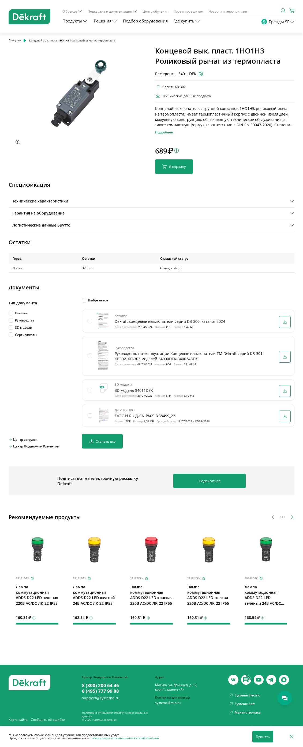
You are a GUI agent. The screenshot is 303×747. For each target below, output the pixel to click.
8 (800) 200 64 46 (100, 685)
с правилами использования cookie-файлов (124, 738)
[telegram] (271, 680)
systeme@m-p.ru (168, 702)
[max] (284, 680)
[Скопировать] (32, 578)
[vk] (233, 680)
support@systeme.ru (100, 698)
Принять (263, 736)
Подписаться (209, 480)
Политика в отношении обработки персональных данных (115, 714)
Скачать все (102, 441)
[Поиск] (283, 10)
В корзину (174, 166)
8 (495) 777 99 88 (100, 691)
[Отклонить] (291, 737)
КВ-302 (180, 87)
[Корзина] (292, 10)
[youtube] (246, 680)
